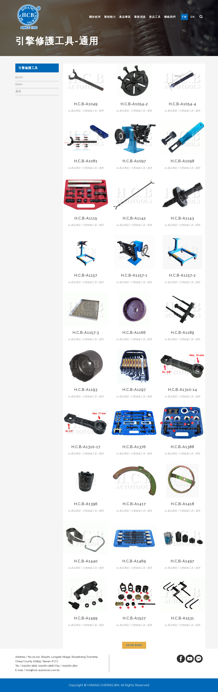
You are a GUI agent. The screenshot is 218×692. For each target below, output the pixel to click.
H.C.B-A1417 (134, 504)
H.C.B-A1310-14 (182, 389)
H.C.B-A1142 (134, 218)
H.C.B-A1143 (182, 218)
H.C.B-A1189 (182, 332)
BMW (19, 84)
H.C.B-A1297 (134, 389)
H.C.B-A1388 (182, 447)
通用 (18, 91)
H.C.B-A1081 (85, 161)
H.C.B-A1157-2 (182, 275)
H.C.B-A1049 (86, 104)
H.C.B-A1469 (134, 561)
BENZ (19, 77)
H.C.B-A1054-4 (182, 104)
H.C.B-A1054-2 (134, 104)
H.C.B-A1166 (134, 332)
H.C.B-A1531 (182, 618)
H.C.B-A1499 (86, 618)
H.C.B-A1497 (182, 561)
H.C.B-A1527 (134, 618)
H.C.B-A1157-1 (134, 275)
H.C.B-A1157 (85, 275)
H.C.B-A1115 (85, 218)
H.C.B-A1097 (134, 161)
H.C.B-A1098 (182, 161)
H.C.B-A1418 (182, 504)
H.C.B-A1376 (134, 447)
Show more (134, 645)
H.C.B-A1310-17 (85, 447)
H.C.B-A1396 (86, 504)
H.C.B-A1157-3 (86, 332)
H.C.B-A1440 (86, 561)
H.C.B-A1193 (85, 389)
